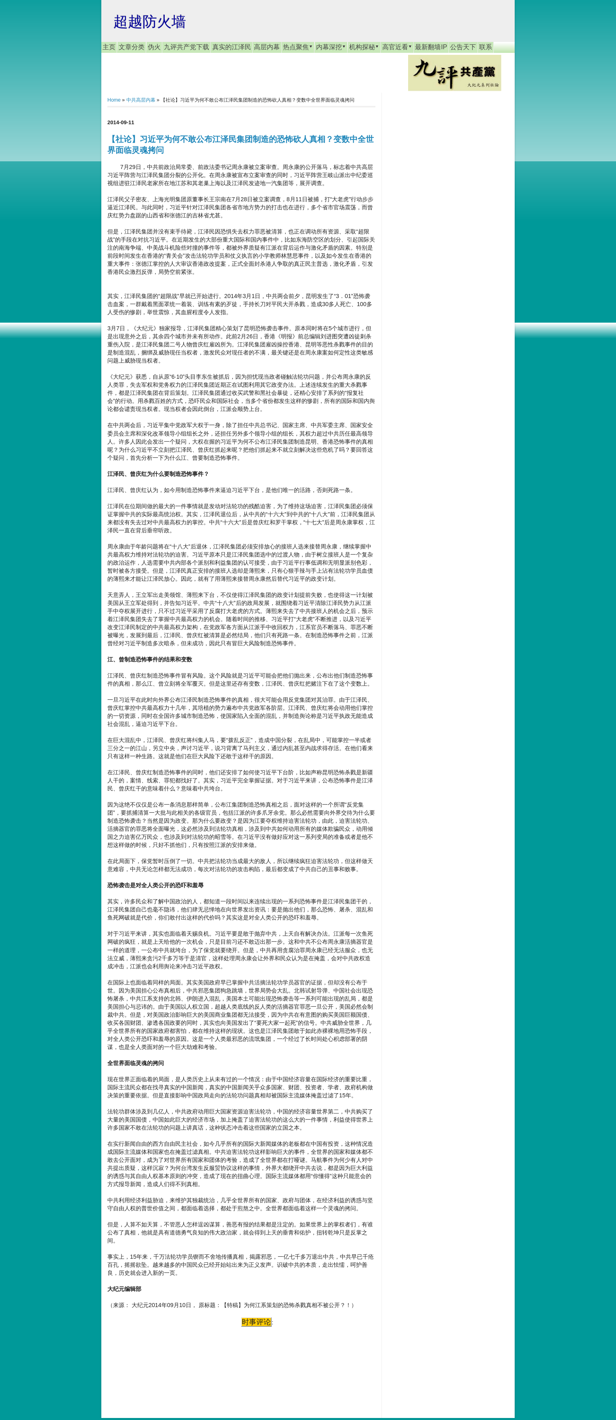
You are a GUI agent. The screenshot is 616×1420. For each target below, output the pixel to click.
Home (114, 100)
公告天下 (463, 47)
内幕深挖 (331, 46)
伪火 (154, 47)
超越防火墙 (149, 21)
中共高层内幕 (140, 100)
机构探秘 (364, 46)
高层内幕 (267, 47)
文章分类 (132, 47)
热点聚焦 (298, 46)
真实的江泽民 (231, 47)
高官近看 (397, 46)
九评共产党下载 (186, 47)
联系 (485, 47)
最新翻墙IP (431, 47)
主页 (109, 47)
